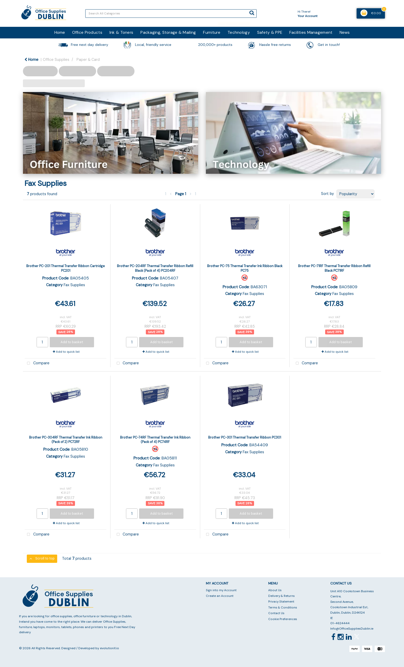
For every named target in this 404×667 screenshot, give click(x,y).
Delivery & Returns (281, 596)
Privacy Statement (281, 602)
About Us (275, 590)
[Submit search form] (252, 13)
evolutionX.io (109, 648)
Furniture (211, 32)
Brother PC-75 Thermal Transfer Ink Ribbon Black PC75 (244, 268)
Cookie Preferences (282, 619)
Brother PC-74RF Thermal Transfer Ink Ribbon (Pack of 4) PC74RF (155, 439)
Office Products (87, 32)
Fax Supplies (74, 285)
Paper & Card (88, 59)
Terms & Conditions (282, 608)
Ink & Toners (121, 32)
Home (59, 32)
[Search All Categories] (171, 13)
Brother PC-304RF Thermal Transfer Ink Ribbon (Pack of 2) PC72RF (65, 439)
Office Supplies (56, 59)
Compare (37, 363)
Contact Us (276, 613)
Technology (239, 32)
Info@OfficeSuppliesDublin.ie (351, 629)
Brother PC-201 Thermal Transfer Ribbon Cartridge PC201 (65, 268)
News (345, 32)
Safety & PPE (269, 32)
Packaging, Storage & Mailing (168, 32)
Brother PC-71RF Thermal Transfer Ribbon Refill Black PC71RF (334, 268)
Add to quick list (66, 352)
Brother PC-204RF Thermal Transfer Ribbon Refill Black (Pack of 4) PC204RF (155, 268)
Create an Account (219, 596)
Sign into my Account (221, 590)
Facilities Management (310, 32)
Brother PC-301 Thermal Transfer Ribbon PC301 (244, 437)
